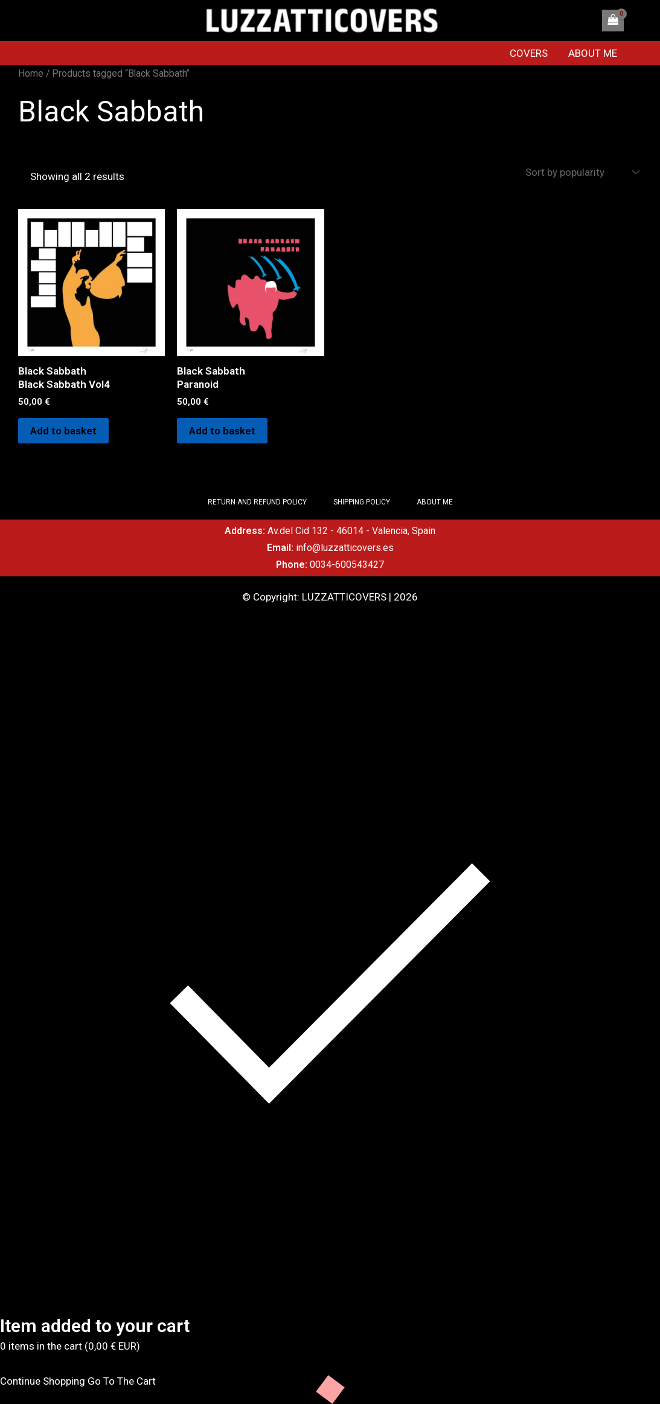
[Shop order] (581, 172)
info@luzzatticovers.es (345, 547)
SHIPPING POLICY (361, 502)
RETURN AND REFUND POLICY (257, 502)
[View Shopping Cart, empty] (613, 20)
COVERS (529, 53)
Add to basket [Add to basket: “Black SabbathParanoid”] (222, 431)
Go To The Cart (122, 1381)
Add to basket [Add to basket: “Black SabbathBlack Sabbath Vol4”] (63, 431)
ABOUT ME (592, 53)
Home (30, 73)
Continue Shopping (42, 1381)
